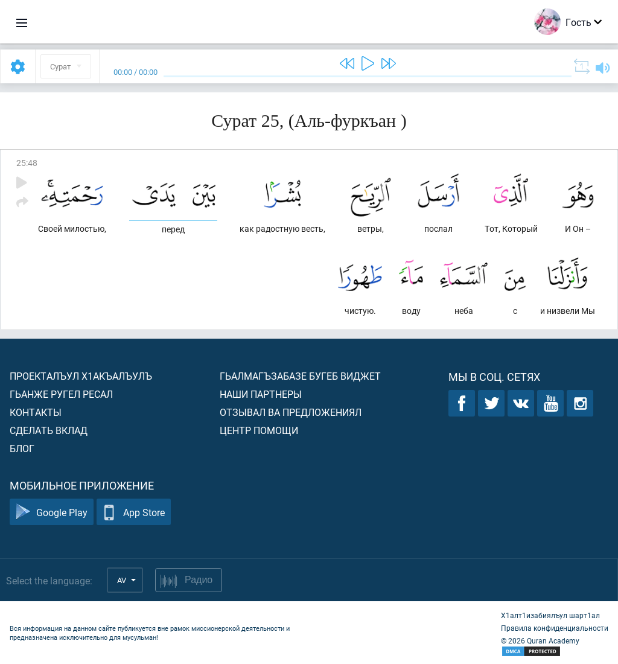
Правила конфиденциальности (554, 628)
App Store (134, 512)
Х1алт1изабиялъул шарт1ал (550, 615)
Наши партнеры (261, 394)
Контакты (36, 412)
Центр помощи (259, 430)
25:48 (26, 162)
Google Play (52, 512)
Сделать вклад (49, 430)
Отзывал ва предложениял (291, 412)
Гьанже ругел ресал (61, 394)
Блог (22, 448)
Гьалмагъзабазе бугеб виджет (300, 375)
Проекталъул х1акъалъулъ (81, 375)
